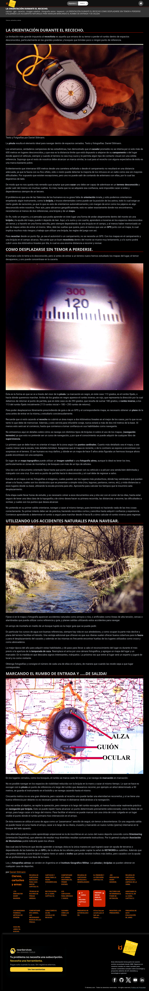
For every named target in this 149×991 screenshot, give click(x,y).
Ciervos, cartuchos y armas (18, 880)
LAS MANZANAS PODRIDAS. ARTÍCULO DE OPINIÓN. (19, 914)
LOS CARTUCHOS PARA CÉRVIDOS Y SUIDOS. (67, 894)
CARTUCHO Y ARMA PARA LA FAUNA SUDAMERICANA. (51, 879)
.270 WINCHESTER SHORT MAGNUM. (18, 894)
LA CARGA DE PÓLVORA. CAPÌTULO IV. (82, 898)
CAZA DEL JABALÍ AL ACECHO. (17, 929)
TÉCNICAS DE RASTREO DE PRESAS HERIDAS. (34, 894)
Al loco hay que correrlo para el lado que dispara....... (98, 914)
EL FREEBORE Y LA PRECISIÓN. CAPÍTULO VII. (98, 877)
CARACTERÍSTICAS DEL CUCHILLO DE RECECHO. (51, 914)
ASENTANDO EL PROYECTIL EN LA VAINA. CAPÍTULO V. (131, 894)
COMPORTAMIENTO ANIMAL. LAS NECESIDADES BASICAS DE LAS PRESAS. (35, 916)
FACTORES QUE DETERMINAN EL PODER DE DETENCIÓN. (115, 894)
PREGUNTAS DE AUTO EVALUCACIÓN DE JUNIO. (131, 914)
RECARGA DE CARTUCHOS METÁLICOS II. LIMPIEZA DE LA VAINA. (131, 879)
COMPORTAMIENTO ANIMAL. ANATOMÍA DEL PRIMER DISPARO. (66, 879)
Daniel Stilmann (18, 872)
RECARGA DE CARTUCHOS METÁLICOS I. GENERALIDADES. (83, 879)
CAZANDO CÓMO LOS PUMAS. (65, 913)
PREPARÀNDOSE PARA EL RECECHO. (99, 896)
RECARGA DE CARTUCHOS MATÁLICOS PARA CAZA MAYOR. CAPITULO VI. (34, 880)
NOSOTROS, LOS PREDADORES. (115, 912)
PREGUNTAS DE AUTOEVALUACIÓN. (82, 913)
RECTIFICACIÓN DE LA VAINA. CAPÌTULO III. (50, 893)
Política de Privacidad (138, 987)
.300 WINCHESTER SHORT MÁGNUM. (114, 878)
